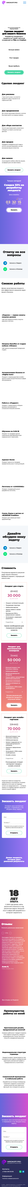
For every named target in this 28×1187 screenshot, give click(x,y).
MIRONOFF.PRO (11, 2)
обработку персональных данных (14, 827)
